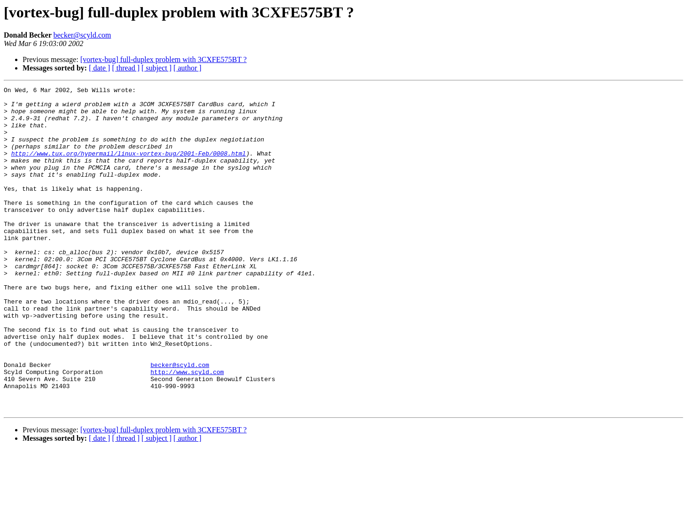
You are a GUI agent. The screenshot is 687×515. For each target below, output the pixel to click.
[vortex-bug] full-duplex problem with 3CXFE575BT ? (163, 59)
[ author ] (188, 68)
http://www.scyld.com (187, 429)
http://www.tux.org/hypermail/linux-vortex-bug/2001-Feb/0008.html (128, 167)
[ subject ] (157, 68)
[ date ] (99, 68)
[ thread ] (126, 68)
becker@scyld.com (82, 35)
